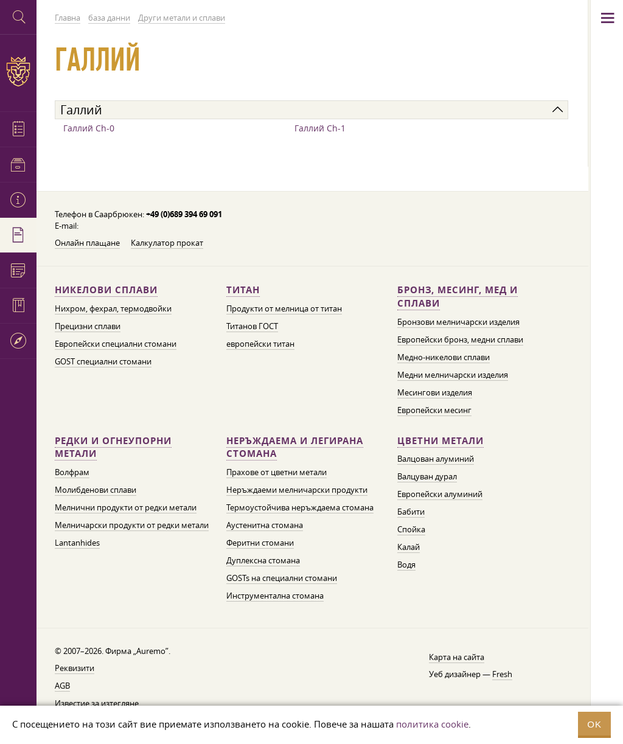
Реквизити (74, 667)
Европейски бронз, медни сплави (460, 339)
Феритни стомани (260, 542)
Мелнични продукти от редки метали (126, 507)
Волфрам (72, 472)
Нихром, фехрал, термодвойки (113, 308)
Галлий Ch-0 (88, 128)
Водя (406, 564)
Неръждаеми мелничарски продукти (296, 489)
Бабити (411, 511)
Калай (408, 546)
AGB (62, 685)
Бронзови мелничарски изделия (458, 321)
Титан (243, 289)
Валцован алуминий (435, 458)
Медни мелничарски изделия (452, 374)
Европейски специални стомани (115, 343)
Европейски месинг (434, 410)
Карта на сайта (456, 657)
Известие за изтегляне (97, 703)
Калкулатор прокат (167, 242)
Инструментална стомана (275, 595)
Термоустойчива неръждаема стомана (300, 507)
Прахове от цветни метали (276, 472)
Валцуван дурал (427, 476)
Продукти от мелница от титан (284, 308)
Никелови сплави (106, 289)
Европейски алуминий (439, 493)
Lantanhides (77, 542)
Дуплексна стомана (263, 560)
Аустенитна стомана (264, 525)
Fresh (502, 674)
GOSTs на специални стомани (281, 577)
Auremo (18, 71)
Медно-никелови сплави (443, 357)
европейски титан (260, 343)
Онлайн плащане (87, 242)
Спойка (411, 529)
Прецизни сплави (87, 326)
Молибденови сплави (95, 489)
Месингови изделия (434, 392)
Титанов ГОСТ (252, 326)
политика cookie (432, 724)
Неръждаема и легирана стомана (294, 447)
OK (594, 724)
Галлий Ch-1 (320, 128)
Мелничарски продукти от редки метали (132, 525)
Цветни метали (440, 440)
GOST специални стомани (103, 361)
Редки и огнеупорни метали (113, 447)
